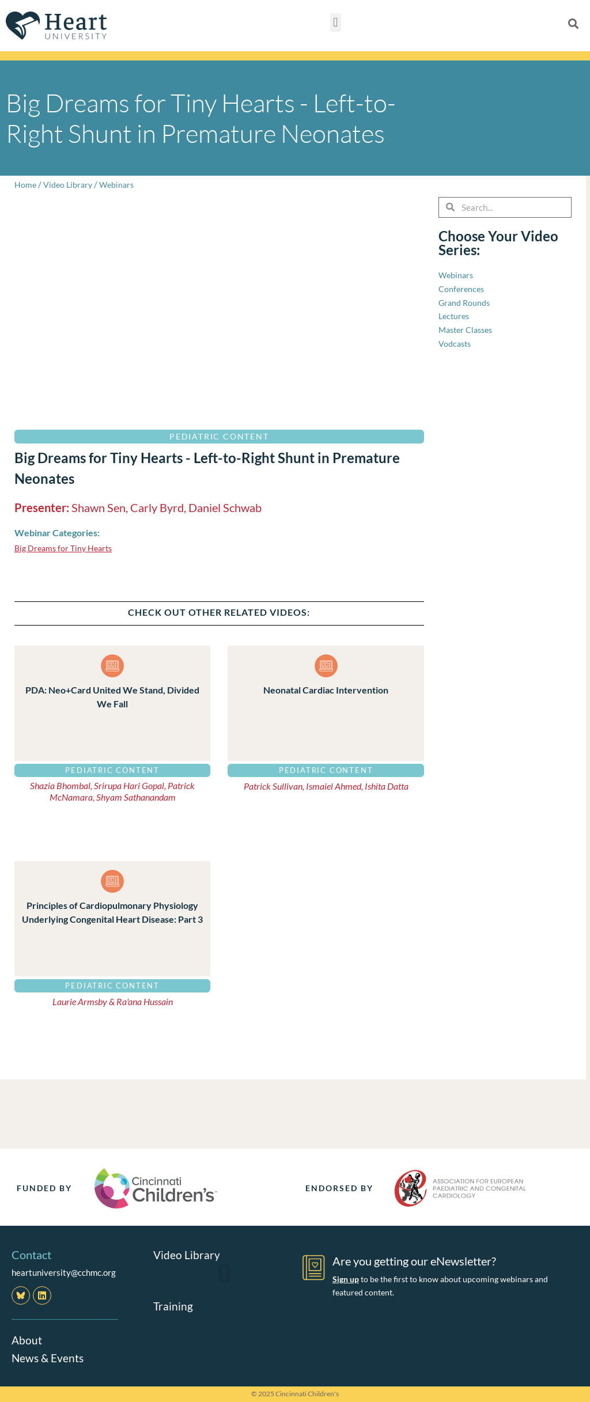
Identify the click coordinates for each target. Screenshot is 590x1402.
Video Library (69, 184)
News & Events (49, 1357)
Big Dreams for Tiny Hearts (66, 548)
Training (173, 1305)
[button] (335, 22)
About (27, 1340)
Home (25, 184)
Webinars (120, 184)
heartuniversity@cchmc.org (64, 1272)
